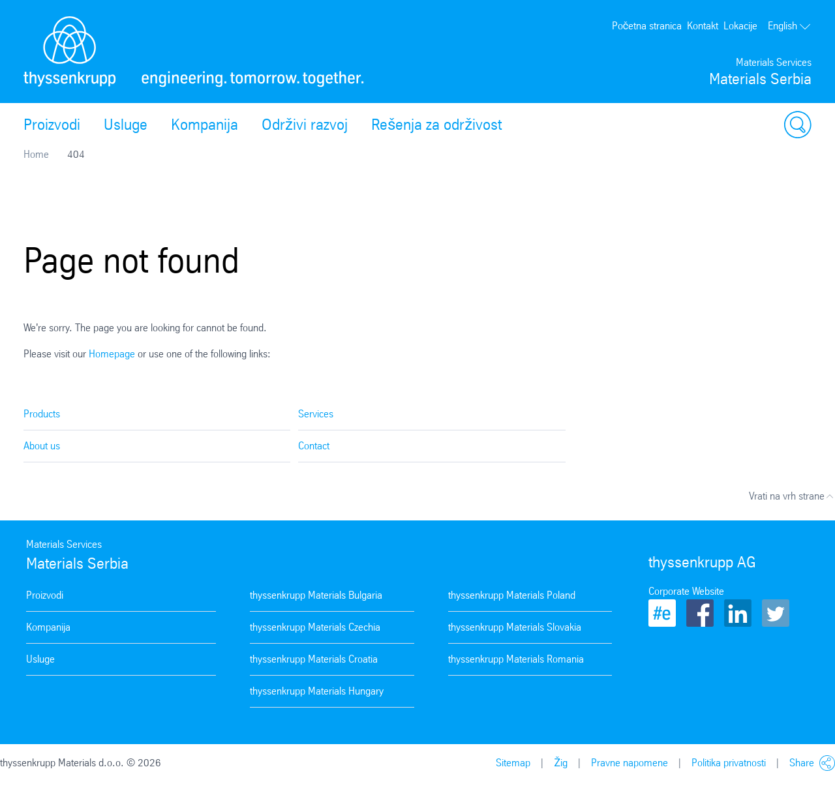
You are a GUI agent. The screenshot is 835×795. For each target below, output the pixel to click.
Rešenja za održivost (436, 124)
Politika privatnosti (728, 763)
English (790, 26)
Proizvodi (51, 124)
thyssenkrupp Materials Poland (511, 595)
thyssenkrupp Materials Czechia (315, 627)
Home (36, 154)
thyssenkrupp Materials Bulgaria (316, 595)
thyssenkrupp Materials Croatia (314, 659)
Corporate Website (686, 591)
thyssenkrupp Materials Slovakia (514, 627)
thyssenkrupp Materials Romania (516, 659)
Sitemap (513, 763)
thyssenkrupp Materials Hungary (317, 691)
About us (41, 446)
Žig (561, 763)
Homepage (112, 354)
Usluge (125, 124)
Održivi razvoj (305, 124)
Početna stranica (647, 26)
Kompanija (204, 124)
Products (41, 414)
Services (315, 414)
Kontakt (702, 26)
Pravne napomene (629, 763)
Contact (313, 446)
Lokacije (740, 26)
